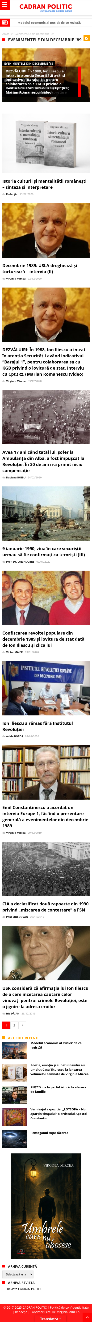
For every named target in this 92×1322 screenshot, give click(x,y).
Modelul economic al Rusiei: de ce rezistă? (49, 22)
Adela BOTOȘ (14, 736)
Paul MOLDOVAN (17, 917)
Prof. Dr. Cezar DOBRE (20, 561)
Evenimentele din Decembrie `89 (28, 64)
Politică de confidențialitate (69, 1307)
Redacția (11, 194)
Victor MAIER (14, 652)
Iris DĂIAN (12, 1013)
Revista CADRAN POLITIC (24, 1289)
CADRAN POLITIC (34, 1307)
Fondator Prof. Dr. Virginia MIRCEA (54, 1312)
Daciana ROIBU (16, 477)
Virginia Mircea (16, 278)
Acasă (5, 34)
